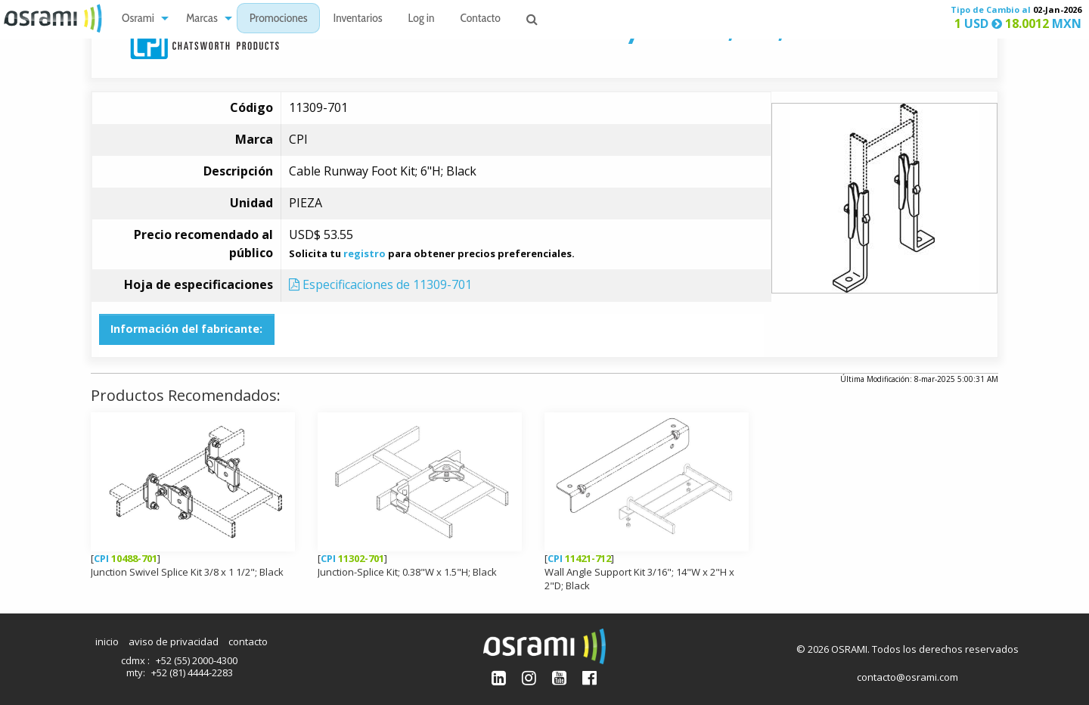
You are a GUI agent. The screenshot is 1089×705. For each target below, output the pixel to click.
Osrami (138, 19)
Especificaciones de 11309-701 (380, 284)
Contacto (481, 19)
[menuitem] (141, 18)
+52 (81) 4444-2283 (192, 672)
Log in (421, 19)
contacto (248, 641)
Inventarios (357, 19)
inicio (107, 641)
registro (364, 253)
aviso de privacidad (174, 641)
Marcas (202, 19)
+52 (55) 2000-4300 (196, 660)
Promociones (279, 19)
